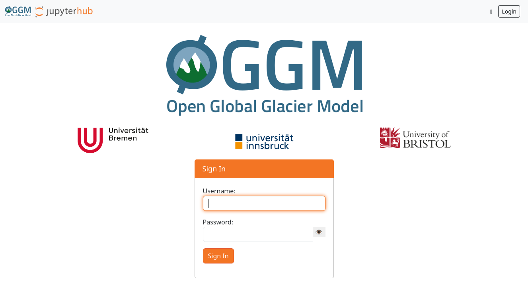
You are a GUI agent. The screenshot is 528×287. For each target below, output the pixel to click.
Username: (219, 191)
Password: (218, 222)
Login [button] (509, 11)
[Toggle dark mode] (491, 11)
